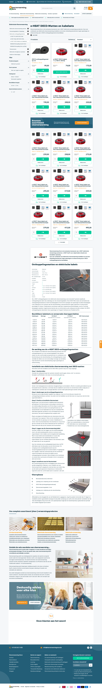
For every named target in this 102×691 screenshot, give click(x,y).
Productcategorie (13, 61)
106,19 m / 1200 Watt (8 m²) (59, 224)
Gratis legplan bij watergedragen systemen (20, 17)
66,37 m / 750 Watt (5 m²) (59, 188)
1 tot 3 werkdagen (41, 77)
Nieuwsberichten (34, 659)
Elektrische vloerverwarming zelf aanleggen (56, 662)
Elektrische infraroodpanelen (73, 538)
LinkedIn (91, 648)
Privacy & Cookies (40, 686)
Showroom (12, 669)
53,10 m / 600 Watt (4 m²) (80, 151)
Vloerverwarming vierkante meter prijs (55, 671)
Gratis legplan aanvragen (83, 658)
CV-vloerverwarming (14, 13)
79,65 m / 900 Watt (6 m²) (80, 188)
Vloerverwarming (69, 13)
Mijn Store (20, 1)
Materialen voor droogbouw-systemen (19, 540)
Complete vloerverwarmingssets (17, 534)
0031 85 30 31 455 (85, 2)
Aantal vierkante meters (15, 89)
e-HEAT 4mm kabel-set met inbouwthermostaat (82, 60)
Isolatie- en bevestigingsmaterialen (46, 542)
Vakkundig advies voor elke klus (53, 17)
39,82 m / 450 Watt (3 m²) (38, 151)
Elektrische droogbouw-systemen (46, 538)
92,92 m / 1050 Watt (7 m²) (38, 224)
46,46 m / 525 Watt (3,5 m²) (59, 151)
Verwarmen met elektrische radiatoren (55, 669)
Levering (32, 662)
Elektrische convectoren (72, 536)
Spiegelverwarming (71, 542)
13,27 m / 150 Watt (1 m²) (80, 62)
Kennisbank (76, 13)
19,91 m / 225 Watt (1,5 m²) (38, 99)
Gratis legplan (34, 664)
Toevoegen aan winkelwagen (42, 70)
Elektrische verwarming (41, 13)
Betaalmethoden (75, 686)
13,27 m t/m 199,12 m (58, 62)
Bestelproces (12, 664)
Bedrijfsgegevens (13, 666)
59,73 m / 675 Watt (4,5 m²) (38, 188)
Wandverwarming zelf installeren (53, 666)
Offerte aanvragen (86, 13)
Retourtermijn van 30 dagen (68, 17)
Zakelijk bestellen (13, 662)
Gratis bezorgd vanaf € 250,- (37, 17)
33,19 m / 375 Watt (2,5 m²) (80, 99)
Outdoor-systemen (52, 13)
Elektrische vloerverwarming (27, 13)
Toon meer (62, 242)
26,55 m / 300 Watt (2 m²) (59, 99)
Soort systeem (13, 67)
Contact (11, 1)
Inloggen (11, 671)
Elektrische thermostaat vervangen (54, 664)
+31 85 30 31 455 (17, 647)
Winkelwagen (90, 8)
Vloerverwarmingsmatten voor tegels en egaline (50, 534)
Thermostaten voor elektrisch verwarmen (48, 540)
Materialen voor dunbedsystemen (18, 542)
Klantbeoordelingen (35, 671)
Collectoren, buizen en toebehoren (18, 536)
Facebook (88, 648)
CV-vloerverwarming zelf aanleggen (54, 657)
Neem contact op (22, 602)
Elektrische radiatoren (71, 534)
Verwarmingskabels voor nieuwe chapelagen (49, 536)
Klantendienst (13, 659)
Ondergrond (12, 73)
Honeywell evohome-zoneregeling (54, 659)
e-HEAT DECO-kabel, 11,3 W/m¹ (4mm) (60, 60)
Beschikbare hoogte (14, 82)
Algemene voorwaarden (30, 686)
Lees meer (35, 35)
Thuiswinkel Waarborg (36, 669)
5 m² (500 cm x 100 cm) (37, 62)
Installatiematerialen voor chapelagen (19, 538)
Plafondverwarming (71, 540)
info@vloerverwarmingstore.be (52, 647)
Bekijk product (40, 73)
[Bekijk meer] (28, 28)
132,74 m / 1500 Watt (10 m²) (81, 224)
